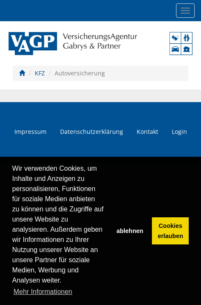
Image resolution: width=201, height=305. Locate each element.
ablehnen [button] (129, 230)
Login (179, 132)
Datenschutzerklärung (91, 132)
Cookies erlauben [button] (170, 230)
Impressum (30, 132)
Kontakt (147, 132)
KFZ (40, 73)
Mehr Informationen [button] (43, 291)
